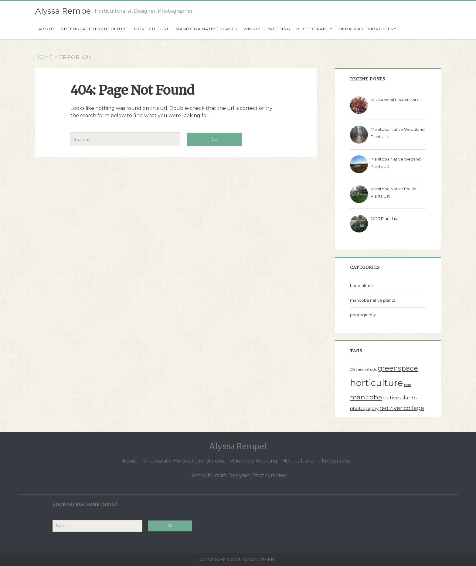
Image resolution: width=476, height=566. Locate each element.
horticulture (361, 285)
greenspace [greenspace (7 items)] (398, 368)
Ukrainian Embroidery (368, 28)
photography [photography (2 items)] (364, 408)
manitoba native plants (372, 300)
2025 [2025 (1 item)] (353, 369)
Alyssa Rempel (64, 11)
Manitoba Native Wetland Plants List (396, 163)
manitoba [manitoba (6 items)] (366, 397)
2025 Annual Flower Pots (394, 99)
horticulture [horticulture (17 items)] (376, 383)
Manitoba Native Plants (206, 28)
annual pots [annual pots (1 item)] (367, 369)
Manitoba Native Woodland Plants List (398, 133)
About (46, 28)
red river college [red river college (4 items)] (401, 408)
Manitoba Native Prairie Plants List (393, 192)
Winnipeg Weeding (267, 28)
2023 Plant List (384, 218)
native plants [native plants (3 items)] (400, 398)
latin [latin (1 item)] (407, 385)
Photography (314, 28)
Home (44, 57)
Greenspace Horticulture (94, 28)
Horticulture (152, 28)
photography (363, 314)
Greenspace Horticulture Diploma (184, 461)
